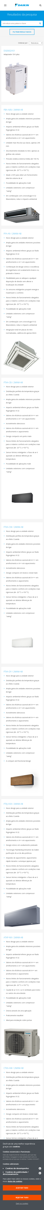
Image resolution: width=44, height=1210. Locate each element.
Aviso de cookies (15, 1181)
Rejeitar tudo (22, 1197)
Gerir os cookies (22, 1203)
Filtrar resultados (22, 32)
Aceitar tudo (22, 1188)
